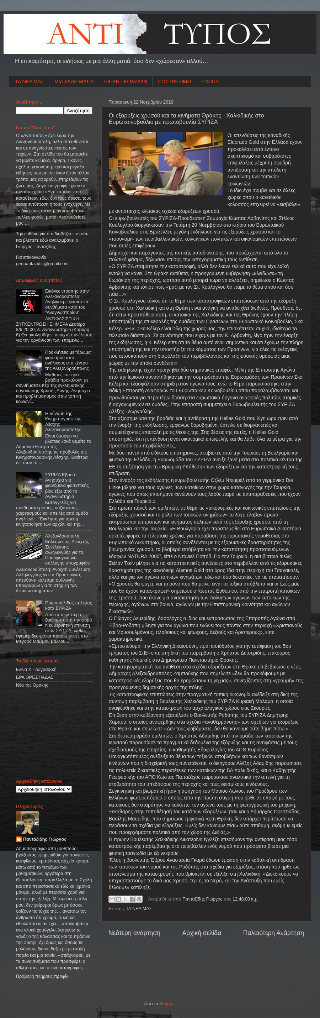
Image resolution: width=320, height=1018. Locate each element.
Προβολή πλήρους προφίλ (42, 976)
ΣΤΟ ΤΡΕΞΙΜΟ (174, 81)
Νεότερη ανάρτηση (134, 932)
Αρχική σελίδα (201, 932)
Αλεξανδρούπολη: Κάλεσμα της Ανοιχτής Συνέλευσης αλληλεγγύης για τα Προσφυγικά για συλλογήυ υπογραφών (67, 550)
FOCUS (210, 81)
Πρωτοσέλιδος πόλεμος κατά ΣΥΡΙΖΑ (68, 605)
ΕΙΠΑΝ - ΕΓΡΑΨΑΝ (125, 81)
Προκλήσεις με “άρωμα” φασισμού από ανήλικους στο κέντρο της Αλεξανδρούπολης (68, 360)
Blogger (167, 1003)
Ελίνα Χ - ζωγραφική (36, 669)
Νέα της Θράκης (32, 685)
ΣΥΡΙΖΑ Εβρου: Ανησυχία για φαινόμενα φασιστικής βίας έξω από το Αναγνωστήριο (67, 485)
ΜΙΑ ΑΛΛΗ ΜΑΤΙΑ (74, 81)
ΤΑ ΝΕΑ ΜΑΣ (29, 81)
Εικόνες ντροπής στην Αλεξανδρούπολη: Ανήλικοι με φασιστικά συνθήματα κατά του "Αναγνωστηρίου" (67, 302)
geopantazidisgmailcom (42, 263)
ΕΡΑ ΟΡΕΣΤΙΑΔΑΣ (35, 677)
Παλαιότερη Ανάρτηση (273, 932)
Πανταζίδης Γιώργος (203, 899)
